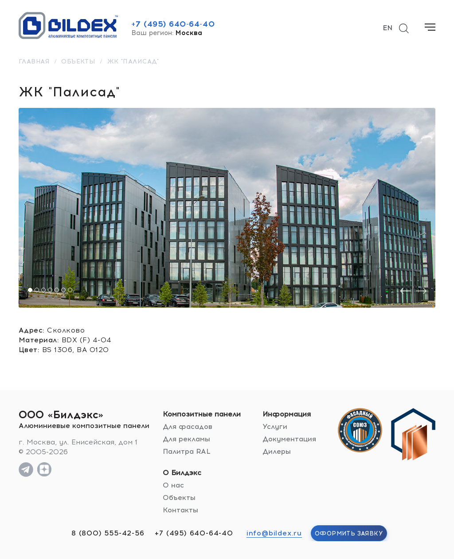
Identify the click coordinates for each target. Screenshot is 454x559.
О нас (173, 485)
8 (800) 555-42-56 (108, 533)
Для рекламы (186, 439)
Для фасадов (187, 426)
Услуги (274, 426)
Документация (289, 439)
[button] (30, 290)
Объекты (179, 497)
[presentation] (405, 291)
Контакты (180, 510)
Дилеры (276, 451)
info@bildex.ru (274, 533)
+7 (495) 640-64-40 (173, 24)
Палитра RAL (187, 451)
